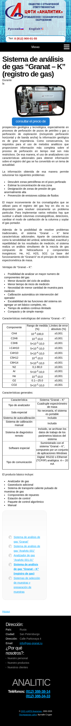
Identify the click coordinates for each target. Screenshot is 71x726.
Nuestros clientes (18, 667)
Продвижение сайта (28, 715)
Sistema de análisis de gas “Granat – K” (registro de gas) (26, 569)
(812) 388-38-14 (38, 691)
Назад (6, 611)
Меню (50, 47)
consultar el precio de (31, 121)
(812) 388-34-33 (38, 696)
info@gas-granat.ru (31, 643)
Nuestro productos (18, 662)
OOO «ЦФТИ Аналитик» (31, 711)
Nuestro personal (18, 658)
